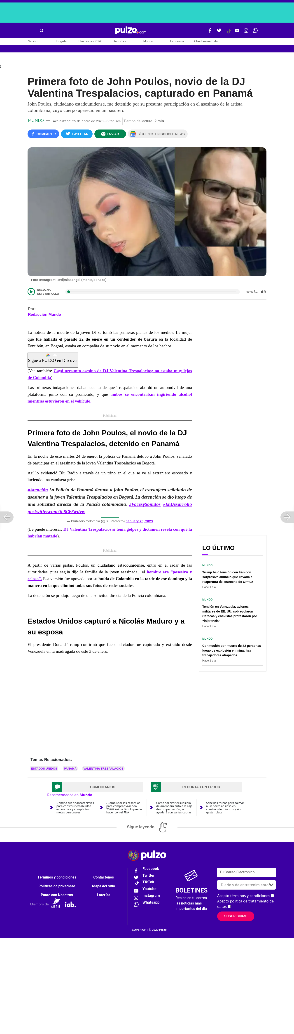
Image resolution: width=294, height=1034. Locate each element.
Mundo (148, 41)
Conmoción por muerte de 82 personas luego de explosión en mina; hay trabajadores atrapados (231, 652)
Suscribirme (235, 918)
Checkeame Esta (206, 41)
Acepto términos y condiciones (243, 897)
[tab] (97, 789)
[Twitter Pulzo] (219, 32)
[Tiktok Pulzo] (228, 33)
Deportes (119, 41)
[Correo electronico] (246, 874)
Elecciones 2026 (90, 41)
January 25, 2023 (139, 523)
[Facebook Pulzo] (210, 32)
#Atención (38, 492)
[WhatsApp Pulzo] (255, 32)
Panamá (70, 771)
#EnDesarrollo (177, 506)
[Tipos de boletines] (246, 887)
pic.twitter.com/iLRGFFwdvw (56, 513)
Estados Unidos (44, 771)
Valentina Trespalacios (103, 771)
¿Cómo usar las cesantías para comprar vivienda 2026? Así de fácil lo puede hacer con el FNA (124, 809)
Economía (177, 41)
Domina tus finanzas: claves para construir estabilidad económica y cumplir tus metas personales (75, 809)
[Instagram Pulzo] (246, 32)
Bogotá (61, 41)
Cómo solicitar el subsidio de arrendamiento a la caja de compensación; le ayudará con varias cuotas (174, 809)
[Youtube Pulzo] (237, 32)
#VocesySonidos (145, 506)
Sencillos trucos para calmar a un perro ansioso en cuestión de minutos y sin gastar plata (225, 809)
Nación (32, 41)
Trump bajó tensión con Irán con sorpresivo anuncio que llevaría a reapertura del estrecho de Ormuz (227, 579)
